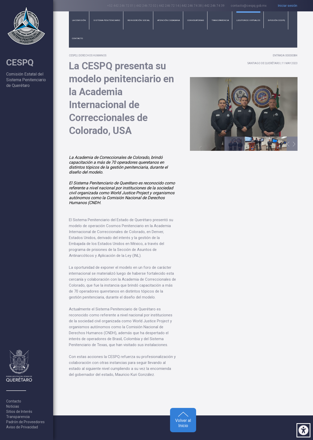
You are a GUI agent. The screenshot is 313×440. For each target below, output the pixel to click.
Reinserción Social (138, 20)
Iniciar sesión (287, 6)
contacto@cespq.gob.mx (249, 6)
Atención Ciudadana (168, 20)
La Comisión (79, 20)
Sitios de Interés (19, 411)
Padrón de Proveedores (25, 422)
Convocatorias (195, 20)
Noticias (12, 406)
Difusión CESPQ (276, 20)
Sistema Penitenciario (106, 20)
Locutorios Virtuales (248, 20)
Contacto (13, 401)
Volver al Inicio (183, 420)
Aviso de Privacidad (22, 427)
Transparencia (18, 417)
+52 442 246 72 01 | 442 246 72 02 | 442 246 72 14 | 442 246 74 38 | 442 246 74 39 (165, 6)
